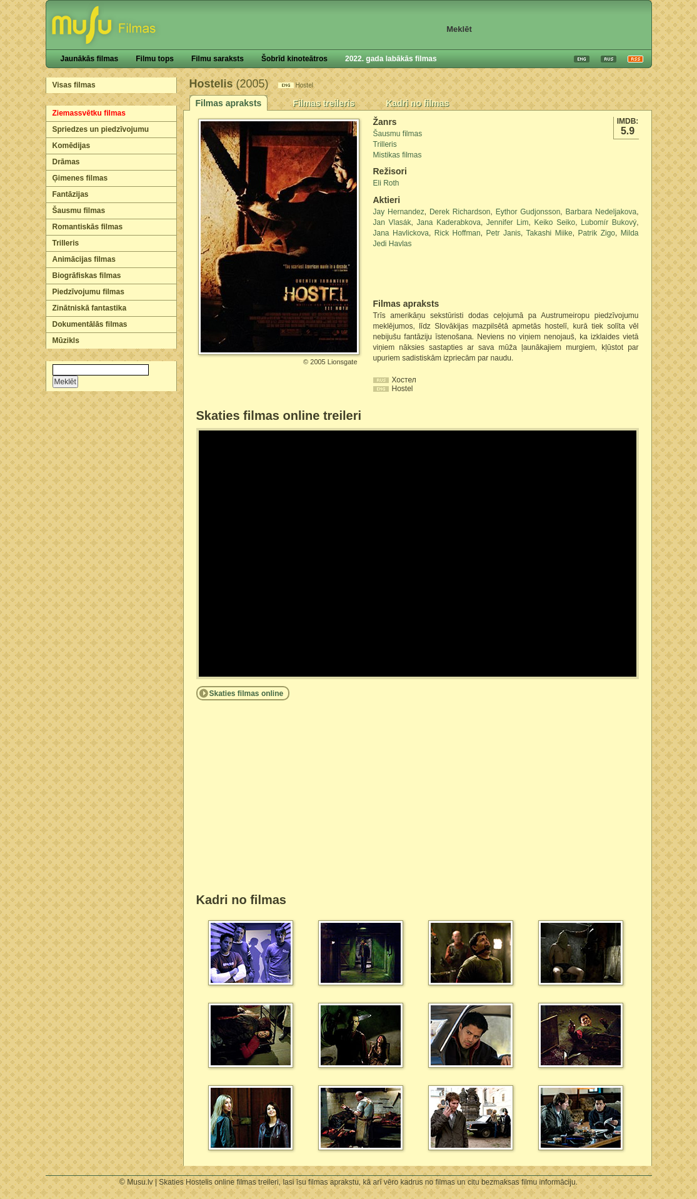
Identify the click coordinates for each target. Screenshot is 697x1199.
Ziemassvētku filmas (89, 113)
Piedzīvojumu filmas (88, 291)
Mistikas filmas (397, 155)
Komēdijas (72, 145)
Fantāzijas (71, 194)
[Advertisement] (446, 273)
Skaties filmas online (246, 693)
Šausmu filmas (79, 210)
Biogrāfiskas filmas (87, 275)
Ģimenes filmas (80, 178)
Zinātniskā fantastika (90, 308)
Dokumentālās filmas (90, 324)
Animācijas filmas (84, 259)
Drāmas (66, 161)
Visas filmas (74, 85)
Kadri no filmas (417, 103)
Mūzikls (66, 340)
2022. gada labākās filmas (391, 58)
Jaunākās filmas (90, 58)
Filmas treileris (323, 103)
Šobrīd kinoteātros (294, 58)
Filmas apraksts (229, 103)
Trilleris (66, 243)
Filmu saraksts (217, 58)
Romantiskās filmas (88, 226)
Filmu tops (155, 58)
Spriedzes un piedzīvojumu (101, 129)
